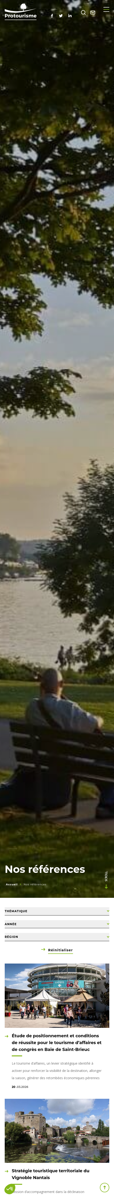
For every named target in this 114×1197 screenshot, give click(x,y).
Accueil (12, 884)
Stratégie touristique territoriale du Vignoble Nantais (51, 1174)
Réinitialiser (60, 950)
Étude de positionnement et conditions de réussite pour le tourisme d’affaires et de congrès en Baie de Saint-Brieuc (57, 1042)
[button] (10, 1189)
